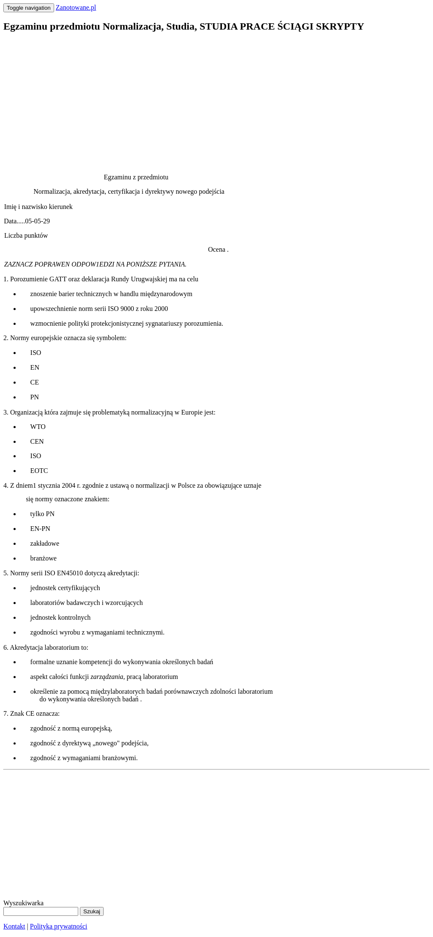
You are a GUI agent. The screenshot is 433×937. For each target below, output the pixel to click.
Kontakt (14, 926)
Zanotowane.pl (76, 7)
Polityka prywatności (59, 926)
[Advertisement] (216, 100)
